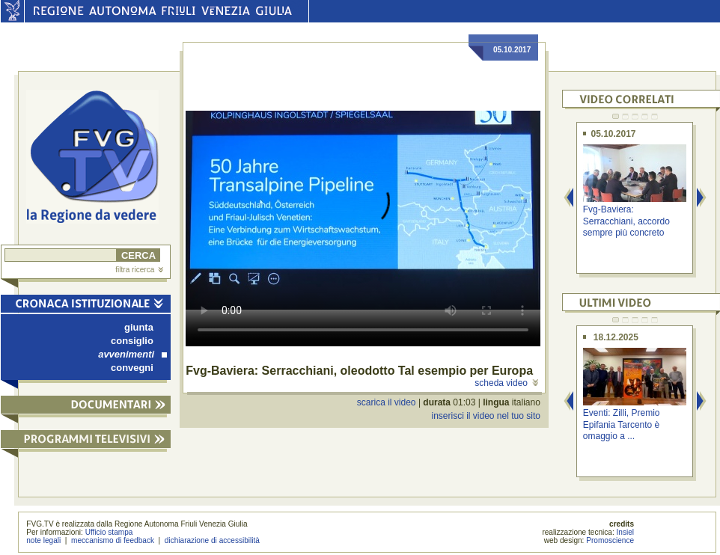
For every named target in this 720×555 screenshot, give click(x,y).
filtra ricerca (139, 270)
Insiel (626, 532)
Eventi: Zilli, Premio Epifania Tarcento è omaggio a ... (621, 424)
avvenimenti (132, 354)
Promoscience (610, 540)
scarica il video (386, 402)
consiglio (132, 340)
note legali (43, 540)
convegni (132, 367)
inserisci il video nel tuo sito (485, 416)
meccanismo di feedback (112, 540)
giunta (138, 327)
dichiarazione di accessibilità (212, 540)
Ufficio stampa (109, 532)
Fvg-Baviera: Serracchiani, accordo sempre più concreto (626, 221)
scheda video (506, 383)
